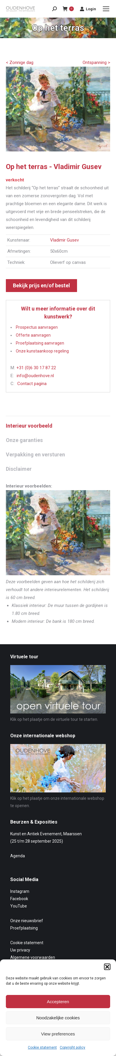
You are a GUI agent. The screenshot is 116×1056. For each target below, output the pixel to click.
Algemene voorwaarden (32, 957)
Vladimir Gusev (64, 240)
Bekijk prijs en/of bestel (41, 285)
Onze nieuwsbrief (26, 920)
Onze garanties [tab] (24, 440)
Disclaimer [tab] (19, 469)
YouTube (18, 906)
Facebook (19, 898)
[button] (107, 967)
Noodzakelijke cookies (58, 1017)
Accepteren (58, 1001)
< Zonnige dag (19, 62)
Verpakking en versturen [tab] (35, 454)
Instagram (19, 891)
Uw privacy (20, 950)
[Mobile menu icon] (106, 9)
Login (88, 8)
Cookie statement (42, 1047)
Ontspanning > (96, 62)
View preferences (58, 1033)
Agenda (17, 855)
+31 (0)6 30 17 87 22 (36, 367)
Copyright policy (72, 1047)
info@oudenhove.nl (35, 375)
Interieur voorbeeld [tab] (29, 426)
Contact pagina (32, 383)
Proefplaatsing (24, 928)
